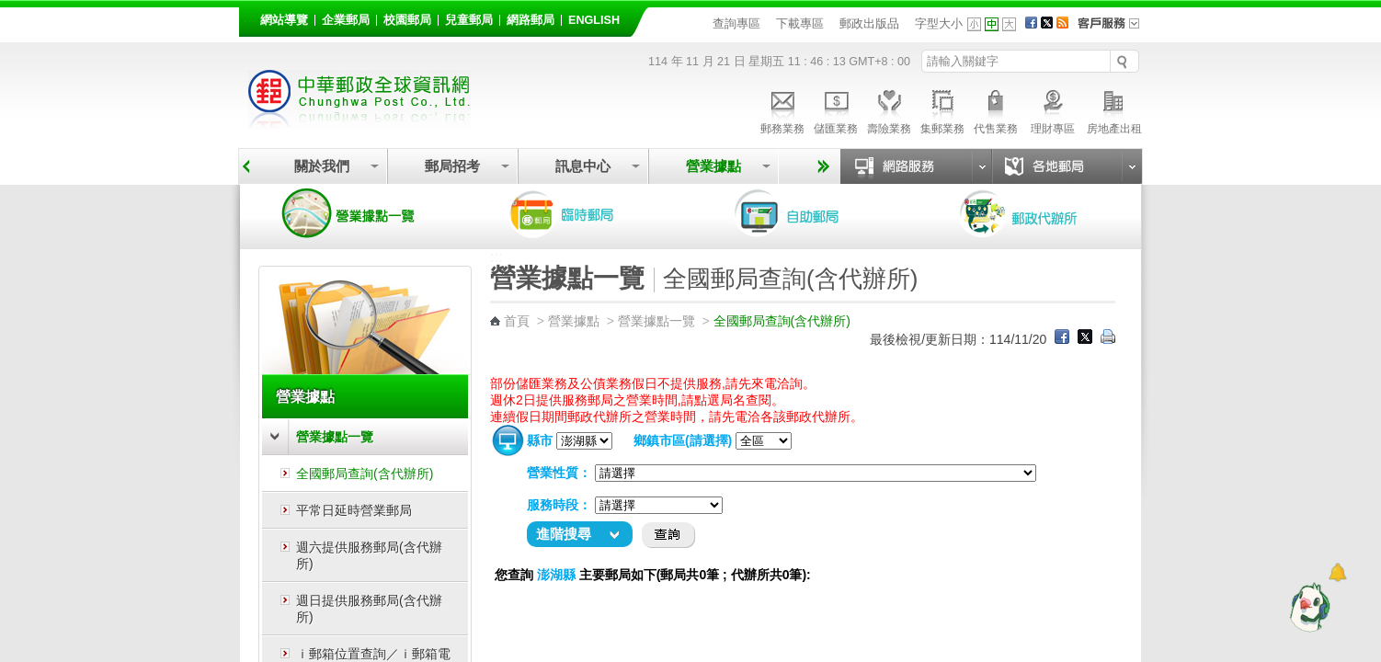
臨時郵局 (587, 213)
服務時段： (559, 504)
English (594, 20)
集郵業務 (942, 109)
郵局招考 (452, 166)
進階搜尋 (563, 534)
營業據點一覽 (362, 213)
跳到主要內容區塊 (9, 9)
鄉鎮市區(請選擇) (682, 440)
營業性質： (559, 472)
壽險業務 (889, 109)
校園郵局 (407, 20)
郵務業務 (782, 109)
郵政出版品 (869, 23)
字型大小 (939, 23)
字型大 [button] (1009, 24)
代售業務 (996, 109)
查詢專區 (736, 23)
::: (250, 17)
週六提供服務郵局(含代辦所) (369, 555)
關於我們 (321, 166)
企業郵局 (346, 20)
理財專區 (1052, 109)
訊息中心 (583, 166)
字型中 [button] (992, 24)
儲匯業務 (836, 109)
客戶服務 (1114, 29)
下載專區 (800, 23)
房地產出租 (1114, 109)
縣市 (540, 440)
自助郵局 (812, 213)
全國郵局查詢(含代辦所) (364, 473)
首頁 (517, 321)
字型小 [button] (974, 24)
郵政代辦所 (1038, 213)
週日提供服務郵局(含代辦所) (369, 608)
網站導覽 (284, 20)
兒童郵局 (469, 20)
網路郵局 (530, 20)
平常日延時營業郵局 (354, 510)
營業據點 (713, 166)
